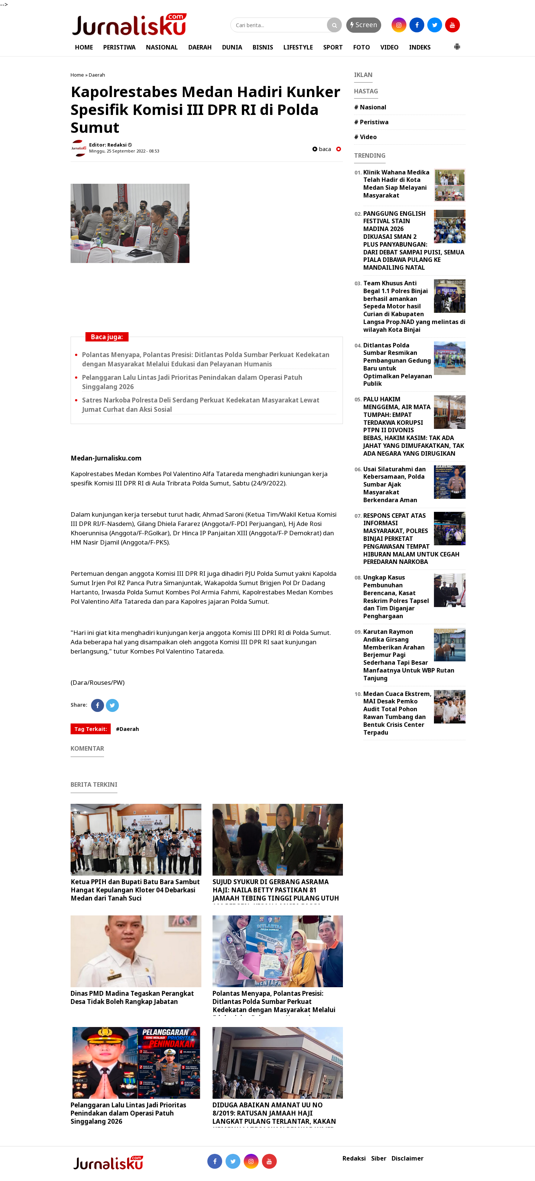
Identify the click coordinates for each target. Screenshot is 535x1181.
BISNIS (263, 47)
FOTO (361, 47)
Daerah (97, 74)
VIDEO (389, 47)
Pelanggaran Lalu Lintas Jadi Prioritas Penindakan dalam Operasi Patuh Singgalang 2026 (128, 1113)
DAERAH (200, 47)
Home (77, 74)
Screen (363, 24)
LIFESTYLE (298, 47)
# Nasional (370, 107)
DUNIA (232, 47)
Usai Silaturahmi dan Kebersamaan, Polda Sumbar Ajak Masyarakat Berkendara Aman (394, 484)
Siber (378, 1158)
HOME (84, 47)
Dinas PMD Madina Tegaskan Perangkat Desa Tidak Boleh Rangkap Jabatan (132, 997)
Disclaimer (408, 1158)
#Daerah (127, 728)
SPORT (333, 47)
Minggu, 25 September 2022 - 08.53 (124, 151)
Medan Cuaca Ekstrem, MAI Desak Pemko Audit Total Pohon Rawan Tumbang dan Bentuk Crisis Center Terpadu (397, 713)
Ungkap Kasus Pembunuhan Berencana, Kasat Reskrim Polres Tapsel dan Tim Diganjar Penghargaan (396, 596)
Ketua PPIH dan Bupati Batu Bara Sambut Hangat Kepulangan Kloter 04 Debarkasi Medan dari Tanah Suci (135, 889)
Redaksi (354, 1158)
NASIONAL (162, 47)
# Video (365, 137)
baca (321, 149)
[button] (457, 43)
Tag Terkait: (90, 728)
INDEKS (420, 47)
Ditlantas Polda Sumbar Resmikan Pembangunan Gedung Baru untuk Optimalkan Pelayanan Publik (397, 364)
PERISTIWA (119, 47)
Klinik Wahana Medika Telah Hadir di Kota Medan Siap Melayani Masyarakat (396, 183)
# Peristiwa (371, 122)
